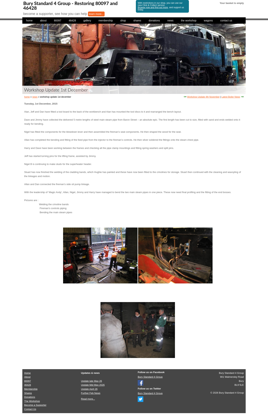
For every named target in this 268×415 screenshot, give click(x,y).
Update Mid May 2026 (93, 385)
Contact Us (30, 409)
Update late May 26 (91, 381)
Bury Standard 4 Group (150, 376)
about (43, 20)
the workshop (188, 20)
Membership (31, 389)
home (29, 20)
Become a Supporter (35, 405)
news (170, 20)
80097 (57, 20)
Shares (28, 393)
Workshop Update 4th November (203, 97)
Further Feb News (90, 393)
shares (137, 20)
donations (154, 20)
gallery (87, 20)
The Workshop (32, 401)
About (27, 376)
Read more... (88, 398)
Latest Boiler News (230, 97)
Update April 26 (89, 389)
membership (105, 20)
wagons (208, 20)
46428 (72, 20)
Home (27, 373)
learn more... (96, 13)
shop (123, 20)
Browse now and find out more (153, 7)
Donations (29, 397)
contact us (226, 20)
